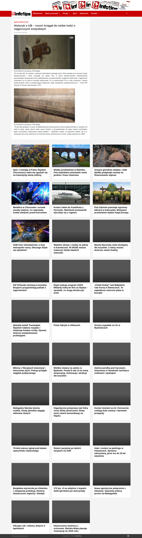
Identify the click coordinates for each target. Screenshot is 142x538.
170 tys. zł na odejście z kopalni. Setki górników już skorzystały (70, 489)
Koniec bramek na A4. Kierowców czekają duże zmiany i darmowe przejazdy (111, 410)
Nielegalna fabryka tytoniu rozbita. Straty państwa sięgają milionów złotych (29, 410)
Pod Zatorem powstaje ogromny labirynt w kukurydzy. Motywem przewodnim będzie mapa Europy (111, 210)
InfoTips (24, 32)
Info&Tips (78, 536)
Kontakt (94, 13)
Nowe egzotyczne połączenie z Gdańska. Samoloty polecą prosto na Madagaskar (110, 491)
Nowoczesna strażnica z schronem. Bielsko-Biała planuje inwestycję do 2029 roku (70, 528)
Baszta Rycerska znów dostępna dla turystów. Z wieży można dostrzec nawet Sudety (111, 247)
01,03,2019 (17, 32)
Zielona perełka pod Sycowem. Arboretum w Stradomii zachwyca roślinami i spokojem (111, 370)
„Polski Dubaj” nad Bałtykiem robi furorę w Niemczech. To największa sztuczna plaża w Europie (109, 289)
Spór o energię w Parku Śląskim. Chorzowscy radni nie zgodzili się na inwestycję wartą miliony (30, 172)
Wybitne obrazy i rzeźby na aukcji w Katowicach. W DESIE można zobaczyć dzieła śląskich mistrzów (71, 249)
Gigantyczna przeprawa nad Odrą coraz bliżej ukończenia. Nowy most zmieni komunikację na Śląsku (71, 412)
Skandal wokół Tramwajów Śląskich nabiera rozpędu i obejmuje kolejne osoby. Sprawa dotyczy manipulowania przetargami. (29, 330)
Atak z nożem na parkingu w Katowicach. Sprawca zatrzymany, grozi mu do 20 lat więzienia (109, 452)
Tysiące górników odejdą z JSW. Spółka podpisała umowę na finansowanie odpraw (110, 172)
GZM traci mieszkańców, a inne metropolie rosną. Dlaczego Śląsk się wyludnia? (30, 247)
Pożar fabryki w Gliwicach (67, 325)
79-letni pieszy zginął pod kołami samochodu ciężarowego (30, 449)
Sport (75, 13)
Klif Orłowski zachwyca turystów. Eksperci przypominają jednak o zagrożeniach (30, 287)
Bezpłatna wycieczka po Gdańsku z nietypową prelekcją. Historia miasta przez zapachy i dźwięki (30, 491)
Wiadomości (37, 13)
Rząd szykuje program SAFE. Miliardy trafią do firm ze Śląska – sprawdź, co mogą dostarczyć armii (71, 289)
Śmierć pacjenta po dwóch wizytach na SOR (67, 449)
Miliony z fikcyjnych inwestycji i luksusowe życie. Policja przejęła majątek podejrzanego (30, 370)
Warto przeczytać (51, 13)
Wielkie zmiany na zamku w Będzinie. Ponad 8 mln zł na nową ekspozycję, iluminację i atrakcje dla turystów (71, 372)
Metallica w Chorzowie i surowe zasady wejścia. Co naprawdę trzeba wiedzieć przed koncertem (30, 210)
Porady (65, 13)
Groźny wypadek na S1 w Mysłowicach (107, 326)
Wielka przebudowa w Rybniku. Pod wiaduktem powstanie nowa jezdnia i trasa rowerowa (70, 172)
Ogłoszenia (84, 13)
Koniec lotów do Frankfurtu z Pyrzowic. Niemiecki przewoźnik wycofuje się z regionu (70, 210)
